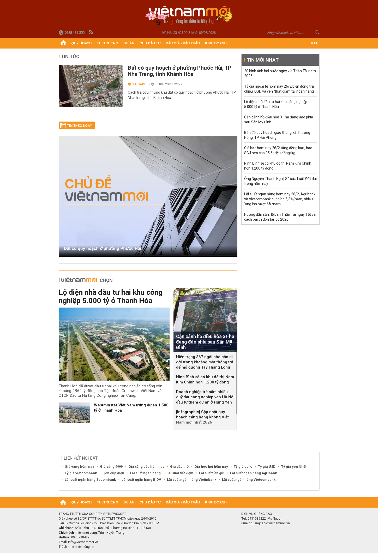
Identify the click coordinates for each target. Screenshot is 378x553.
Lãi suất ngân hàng (145, 473)
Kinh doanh (216, 43)
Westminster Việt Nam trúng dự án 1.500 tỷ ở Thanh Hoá (131, 408)
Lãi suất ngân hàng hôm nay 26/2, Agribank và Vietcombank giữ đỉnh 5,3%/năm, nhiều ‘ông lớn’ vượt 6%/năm (279, 199)
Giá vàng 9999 (111, 466)
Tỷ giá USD (266, 466)
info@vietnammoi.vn (83, 542)
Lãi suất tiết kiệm (179, 473)
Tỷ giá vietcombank (81, 473)
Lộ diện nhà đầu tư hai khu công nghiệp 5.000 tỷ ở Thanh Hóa (111, 296)
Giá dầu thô (179, 466)
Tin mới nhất (263, 60)
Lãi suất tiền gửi (211, 473)
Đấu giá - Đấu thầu (183, 43)
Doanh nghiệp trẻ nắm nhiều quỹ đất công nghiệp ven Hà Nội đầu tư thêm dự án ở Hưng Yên (205, 397)
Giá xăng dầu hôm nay (146, 466)
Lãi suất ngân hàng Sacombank (90, 480)
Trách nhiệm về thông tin (76, 547)
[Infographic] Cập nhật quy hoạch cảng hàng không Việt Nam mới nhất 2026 (202, 417)
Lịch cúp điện (113, 473)
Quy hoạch (81, 43)
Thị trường (107, 43)
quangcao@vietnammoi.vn (270, 523)
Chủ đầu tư (150, 43)
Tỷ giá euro (243, 466)
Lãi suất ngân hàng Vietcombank (248, 480)
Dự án (128, 43)
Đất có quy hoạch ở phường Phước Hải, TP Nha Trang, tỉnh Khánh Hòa (179, 71)
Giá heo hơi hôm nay (211, 466)
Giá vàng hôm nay (79, 466)
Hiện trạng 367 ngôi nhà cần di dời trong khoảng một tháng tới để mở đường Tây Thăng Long (204, 362)
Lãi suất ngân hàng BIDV (141, 480)
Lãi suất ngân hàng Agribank (253, 473)
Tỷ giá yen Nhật (293, 466)
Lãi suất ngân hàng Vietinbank (191, 480)
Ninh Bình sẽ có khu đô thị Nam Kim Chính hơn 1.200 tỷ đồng (205, 379)
